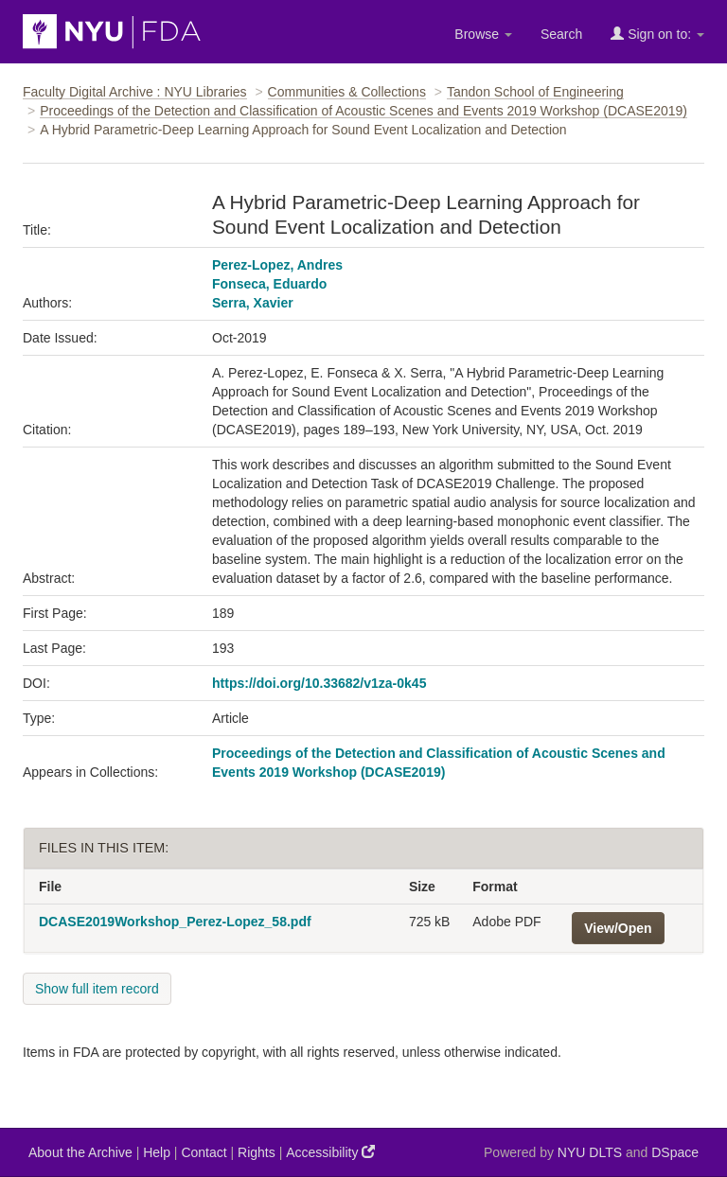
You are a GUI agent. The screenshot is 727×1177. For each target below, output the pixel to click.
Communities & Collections (347, 91)
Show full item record (97, 988)
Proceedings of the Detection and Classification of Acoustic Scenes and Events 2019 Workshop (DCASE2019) (363, 110)
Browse (483, 34)
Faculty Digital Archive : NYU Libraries (135, 91)
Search (561, 34)
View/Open (617, 928)
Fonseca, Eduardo (269, 283)
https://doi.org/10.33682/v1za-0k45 (319, 683)
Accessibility (330, 1152)
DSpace (675, 1152)
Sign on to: (657, 34)
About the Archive (80, 1152)
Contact (203, 1152)
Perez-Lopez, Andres (277, 264)
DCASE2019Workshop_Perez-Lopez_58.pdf (175, 921)
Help (156, 1152)
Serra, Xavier (252, 302)
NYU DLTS (590, 1152)
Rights (256, 1152)
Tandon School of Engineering (535, 91)
